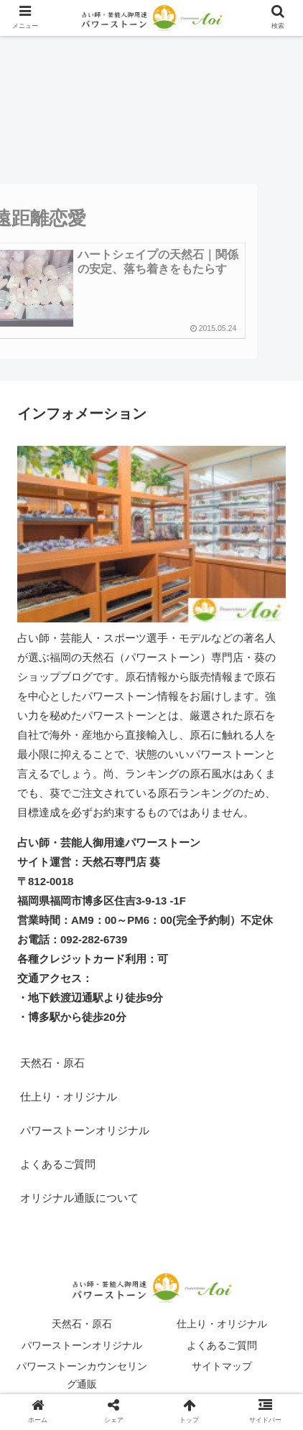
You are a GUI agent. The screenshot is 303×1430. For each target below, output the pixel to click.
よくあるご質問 (57, 1164)
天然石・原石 (52, 1063)
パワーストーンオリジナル (84, 1130)
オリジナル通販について (79, 1198)
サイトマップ (222, 1366)
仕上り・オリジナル (68, 1096)
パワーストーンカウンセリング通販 (82, 1375)
